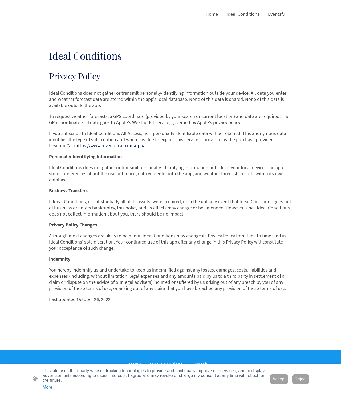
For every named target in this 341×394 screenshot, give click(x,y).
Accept (279, 379)
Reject (301, 379)
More (47, 387)
